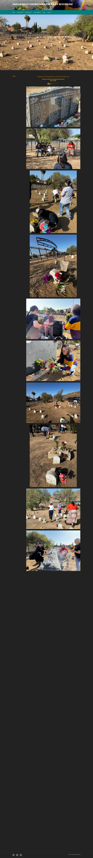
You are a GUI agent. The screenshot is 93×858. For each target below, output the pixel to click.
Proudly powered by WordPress (74, 854)
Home (14, 12)
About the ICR (20, 12)
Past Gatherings (37, 12)
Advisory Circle (28, 12)
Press (44, 12)
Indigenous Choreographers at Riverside (43, 4)
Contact (49, 12)
